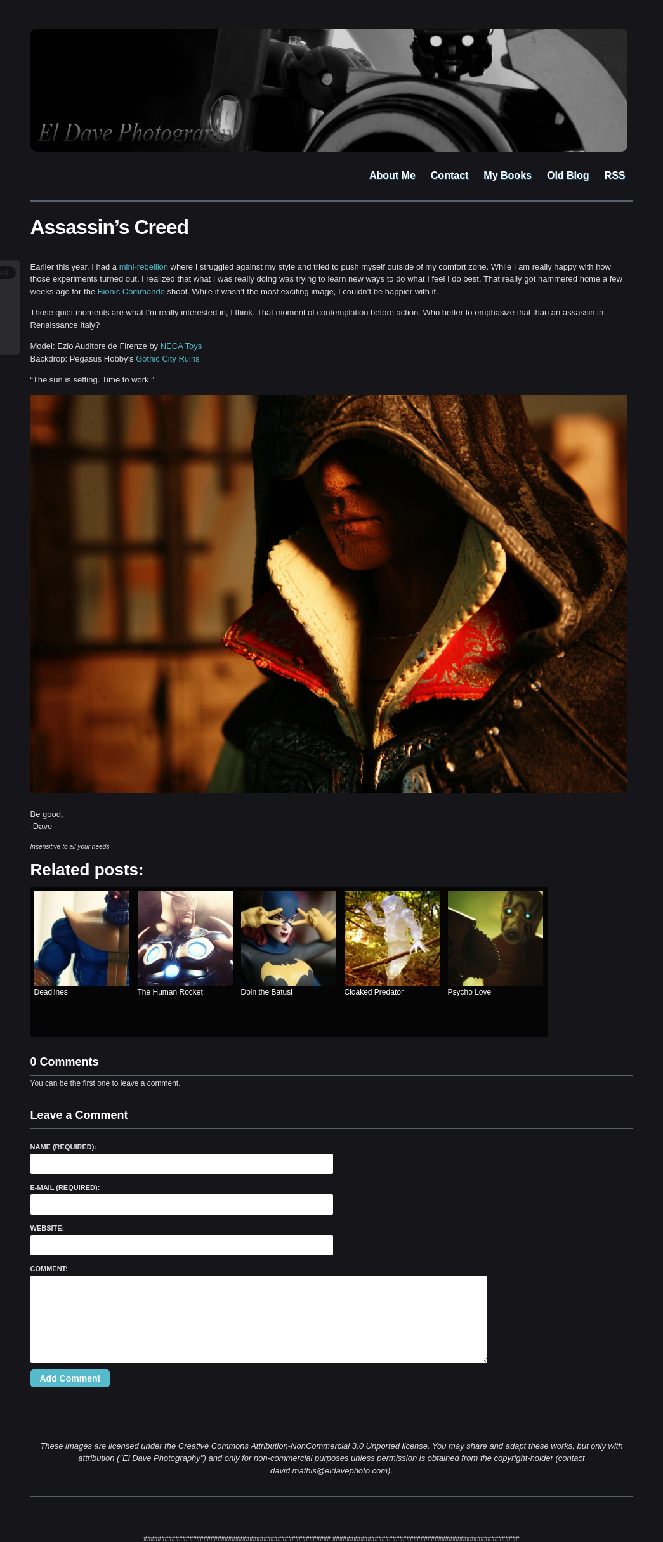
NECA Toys (181, 346)
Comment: (49, 1268)
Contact (450, 175)
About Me (392, 175)
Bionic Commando (131, 291)
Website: (47, 1228)
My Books (507, 175)
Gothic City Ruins (167, 358)
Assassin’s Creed (109, 227)
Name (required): (63, 1147)
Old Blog (568, 175)
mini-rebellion (143, 266)
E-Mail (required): (65, 1187)
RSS (615, 175)
